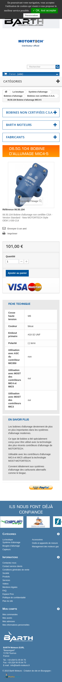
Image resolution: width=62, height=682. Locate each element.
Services (6, 580)
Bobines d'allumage (13, 96)
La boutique (18, 92)
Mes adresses (8, 621)
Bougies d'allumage (11, 546)
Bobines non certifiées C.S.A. (41, 96)
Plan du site (7, 601)
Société (5, 573)
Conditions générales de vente (15, 570)
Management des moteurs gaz (45, 546)
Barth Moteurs (19, 125)
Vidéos (5, 584)
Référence (8, 209)
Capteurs (6, 549)
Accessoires (37, 539)
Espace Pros (8, 594)
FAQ (4, 591)
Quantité (10, 256)
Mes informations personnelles (15, 625)
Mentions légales (9, 587)
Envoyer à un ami (17, 228)
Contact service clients (12, 566)
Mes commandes (10, 614)
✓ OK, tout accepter (44, 10)
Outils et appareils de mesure (45, 543)
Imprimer (12, 233)
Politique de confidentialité (13, 597)
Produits (6, 577)
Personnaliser (31, 15)
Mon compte (9, 608)
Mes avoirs (7, 618)
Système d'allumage (38, 92)
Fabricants (15, 137)
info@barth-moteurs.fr (20, 665)
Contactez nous (9, 563)
